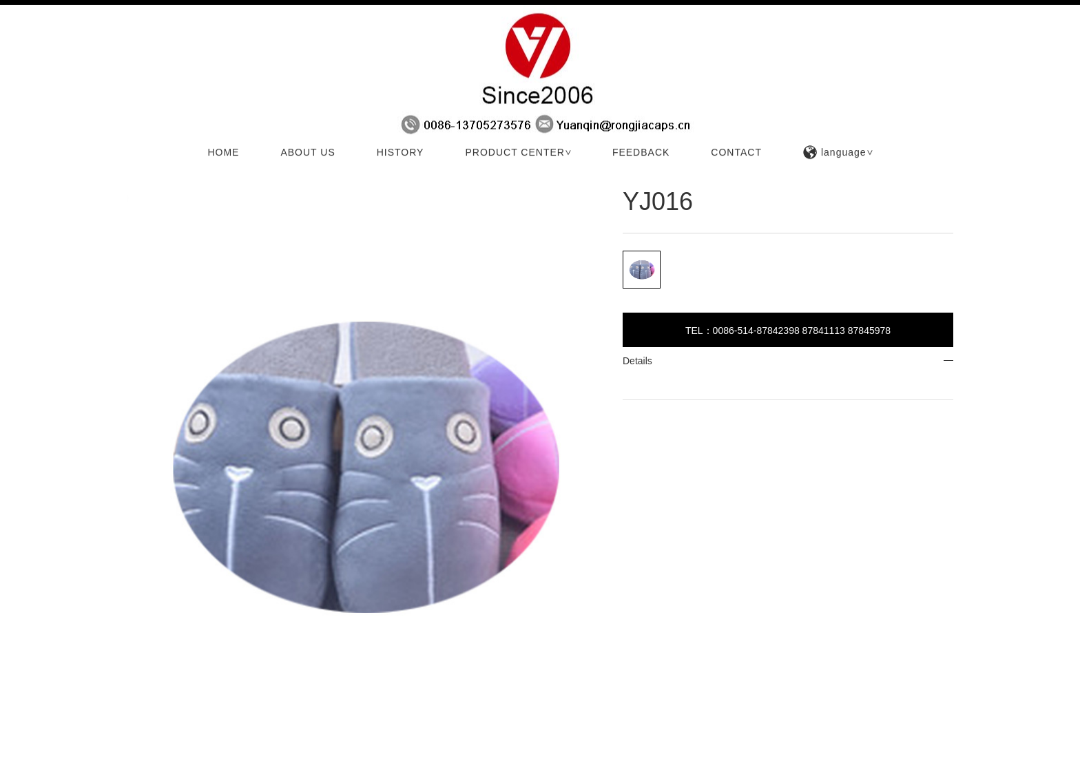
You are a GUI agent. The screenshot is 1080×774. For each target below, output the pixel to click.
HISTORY (400, 153)
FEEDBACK (640, 153)
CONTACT (736, 153)
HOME (223, 153)
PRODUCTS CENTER (201, 175)
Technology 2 (330, 175)
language (839, 153)
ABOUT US (307, 153)
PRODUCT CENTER (519, 153)
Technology (273, 175)
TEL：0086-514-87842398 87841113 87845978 (788, 330)
